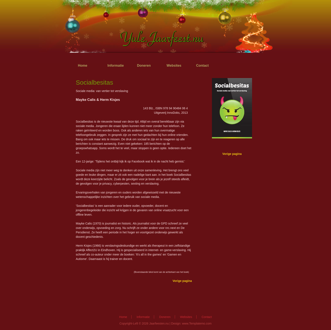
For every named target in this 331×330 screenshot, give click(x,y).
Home (82, 65)
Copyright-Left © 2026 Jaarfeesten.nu (144, 323)
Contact (202, 65)
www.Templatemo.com (197, 323)
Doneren (144, 65)
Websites (174, 65)
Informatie (115, 65)
